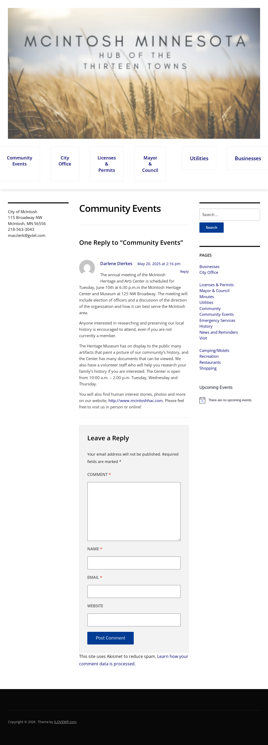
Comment (99, 474)
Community (210, 308)
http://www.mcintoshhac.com (135, 400)
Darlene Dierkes (116, 263)
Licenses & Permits (107, 164)
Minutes (206, 296)
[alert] (229, 400)
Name (94, 548)
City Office (65, 161)
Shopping (208, 368)
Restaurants (210, 362)
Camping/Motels (214, 350)
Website (95, 605)
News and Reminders (218, 332)
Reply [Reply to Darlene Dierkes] (184, 271)
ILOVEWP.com (65, 721)
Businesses (248, 158)
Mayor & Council (150, 164)
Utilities (199, 158)
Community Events (19, 161)
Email (94, 577)
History (206, 326)
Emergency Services (217, 320)
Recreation (209, 356)
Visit (203, 338)
